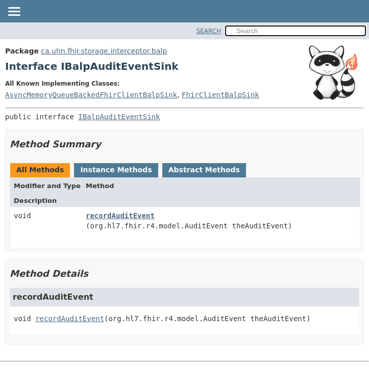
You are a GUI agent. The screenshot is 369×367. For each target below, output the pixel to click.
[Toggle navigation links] (13, 12)
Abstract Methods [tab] (204, 170)
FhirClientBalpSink (220, 95)
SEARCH (209, 31)
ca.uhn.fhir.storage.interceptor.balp (104, 51)
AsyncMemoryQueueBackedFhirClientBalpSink (91, 95)
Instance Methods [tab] (116, 170)
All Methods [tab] (40, 170)
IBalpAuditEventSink (119, 117)
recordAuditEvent (120, 216)
